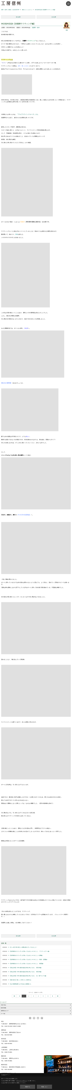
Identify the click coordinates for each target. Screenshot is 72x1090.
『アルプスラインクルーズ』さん (27, 114)
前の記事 (18, 17)
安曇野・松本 (36, 27)
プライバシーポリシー (21, 1080)
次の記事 (54, 17)
